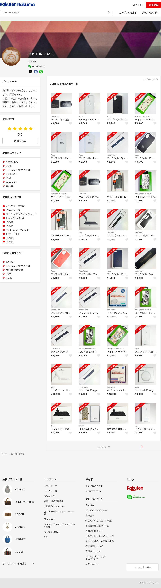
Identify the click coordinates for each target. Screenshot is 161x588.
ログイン (137, 5)
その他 (9, 222)
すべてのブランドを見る (14, 563)
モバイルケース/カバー (18, 230)
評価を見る (20, 140)
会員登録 (154, 5)
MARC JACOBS (14, 270)
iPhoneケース (13, 210)
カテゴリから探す (128, 12)
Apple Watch (111, 155)
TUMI (9, 274)
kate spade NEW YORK (143, 116)
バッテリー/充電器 (15, 206)
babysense (111, 310)
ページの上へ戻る (142, 567)
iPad (80, 232)
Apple (81, 116)
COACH (10, 262)
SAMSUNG (55, 116)
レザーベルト (13, 233)
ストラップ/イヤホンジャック (21, 214)
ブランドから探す (150, 12)
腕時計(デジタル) (15, 218)
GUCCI (81, 426)
